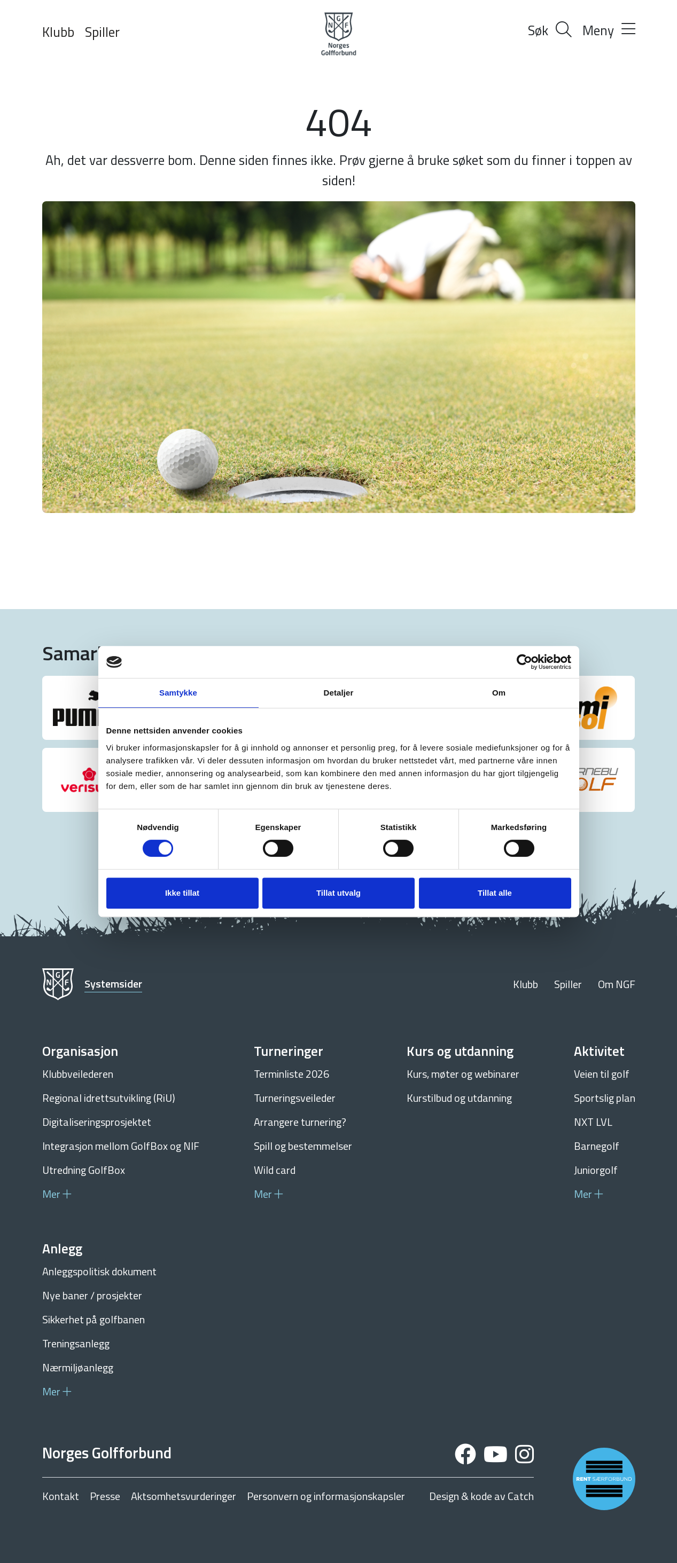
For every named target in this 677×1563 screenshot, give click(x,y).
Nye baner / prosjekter (92, 1295)
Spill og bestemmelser (303, 1146)
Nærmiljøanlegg (77, 1367)
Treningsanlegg (76, 1343)
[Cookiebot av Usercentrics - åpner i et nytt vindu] (524, 662)
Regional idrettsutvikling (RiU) (108, 1098)
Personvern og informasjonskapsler (326, 1496)
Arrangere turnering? (300, 1122)
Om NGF (616, 984)
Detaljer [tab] (339, 692)
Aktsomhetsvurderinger (183, 1496)
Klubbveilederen (77, 1073)
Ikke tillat (182, 892)
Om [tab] (498, 692)
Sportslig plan (604, 1098)
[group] (89, 708)
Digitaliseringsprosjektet (96, 1122)
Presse (105, 1496)
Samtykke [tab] (178, 692)
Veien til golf (601, 1073)
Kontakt (60, 1496)
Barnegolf (596, 1146)
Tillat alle (495, 892)
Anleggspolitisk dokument (99, 1271)
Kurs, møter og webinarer (463, 1073)
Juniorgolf (596, 1170)
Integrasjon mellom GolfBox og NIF (120, 1146)
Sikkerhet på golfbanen (93, 1319)
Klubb (58, 32)
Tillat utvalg (338, 892)
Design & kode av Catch (481, 1496)
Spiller (102, 32)
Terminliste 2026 (291, 1073)
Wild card (274, 1170)
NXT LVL (593, 1122)
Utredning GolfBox (83, 1170)
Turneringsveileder (295, 1098)
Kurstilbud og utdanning (459, 1098)
